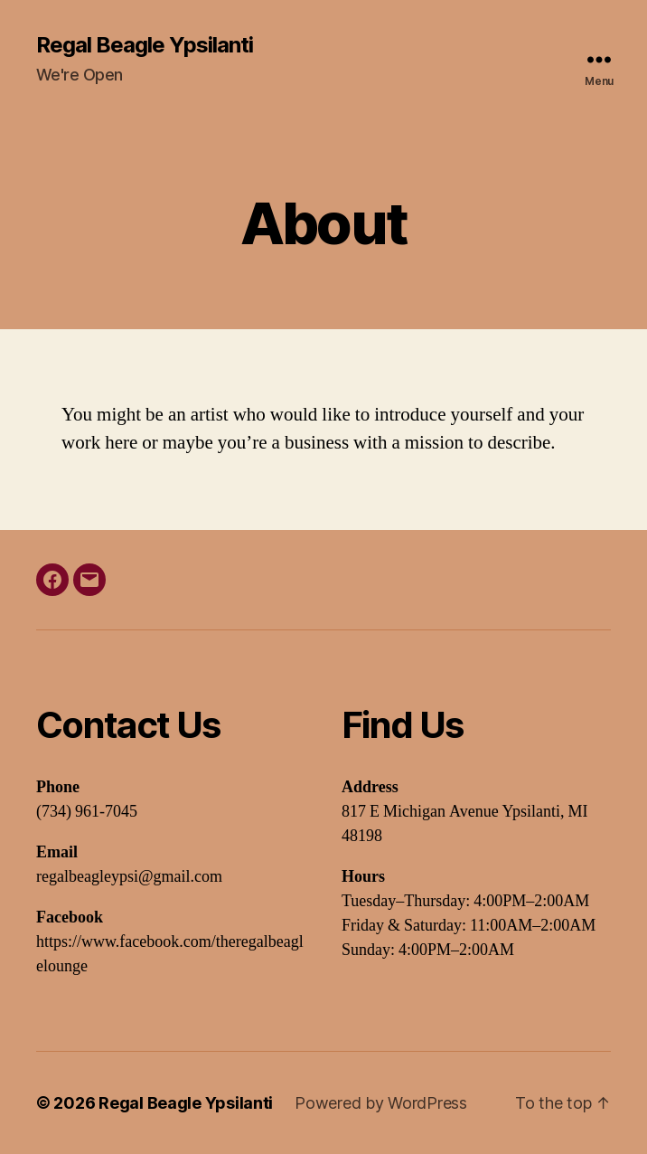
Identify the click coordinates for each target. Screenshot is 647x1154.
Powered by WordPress (381, 1102)
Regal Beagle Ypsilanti (144, 45)
